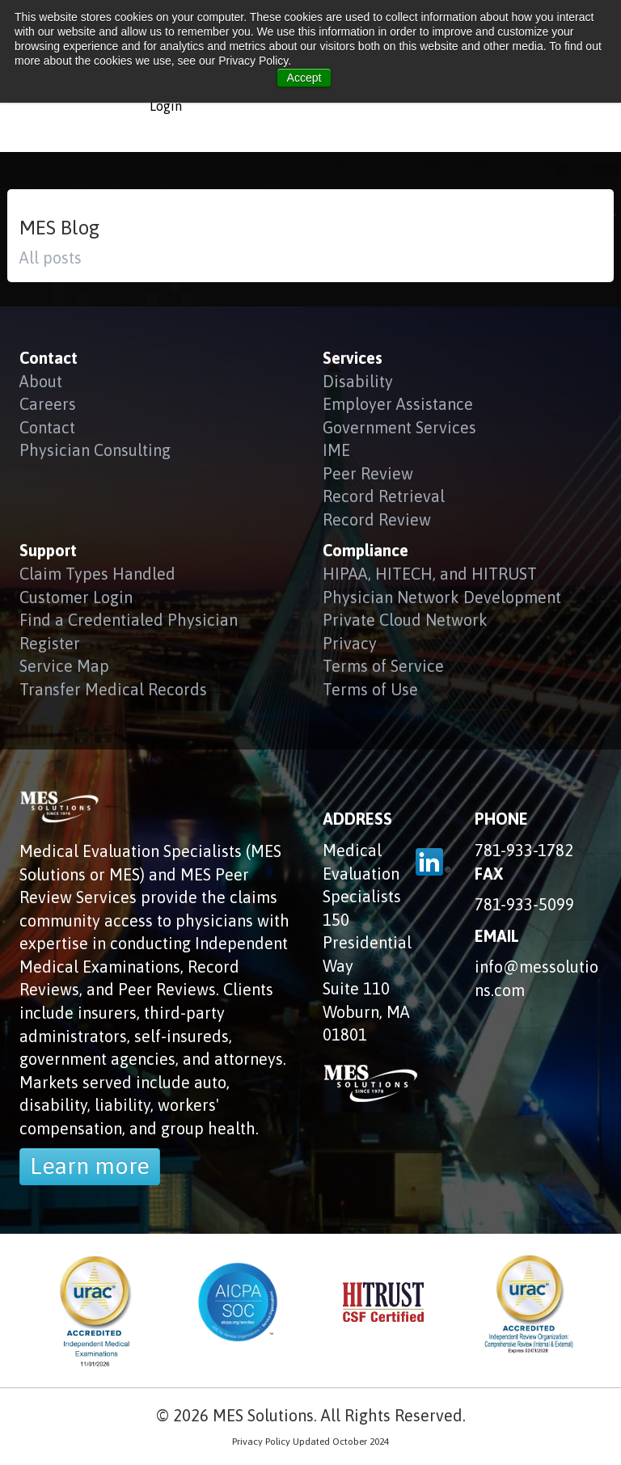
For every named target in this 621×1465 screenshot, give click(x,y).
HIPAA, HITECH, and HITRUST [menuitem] (430, 573)
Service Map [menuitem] (64, 666)
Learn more (90, 1166)
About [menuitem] (40, 381)
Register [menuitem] (49, 643)
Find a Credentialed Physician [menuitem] (128, 619)
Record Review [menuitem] (377, 519)
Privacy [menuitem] (350, 643)
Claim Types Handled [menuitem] (97, 573)
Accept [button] (304, 77)
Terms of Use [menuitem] (370, 689)
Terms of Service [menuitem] (383, 666)
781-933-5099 (524, 904)
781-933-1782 (524, 850)
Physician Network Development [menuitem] (442, 597)
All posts (50, 257)
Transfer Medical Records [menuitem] (113, 689)
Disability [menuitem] (358, 381)
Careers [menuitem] (47, 404)
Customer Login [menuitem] (76, 597)
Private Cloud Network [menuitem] (405, 619)
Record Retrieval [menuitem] (384, 496)
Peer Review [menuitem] (368, 473)
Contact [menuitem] (47, 427)
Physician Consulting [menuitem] (95, 450)
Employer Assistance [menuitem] (398, 404)
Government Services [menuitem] (399, 427)
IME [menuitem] (336, 450)
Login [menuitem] (166, 106)
